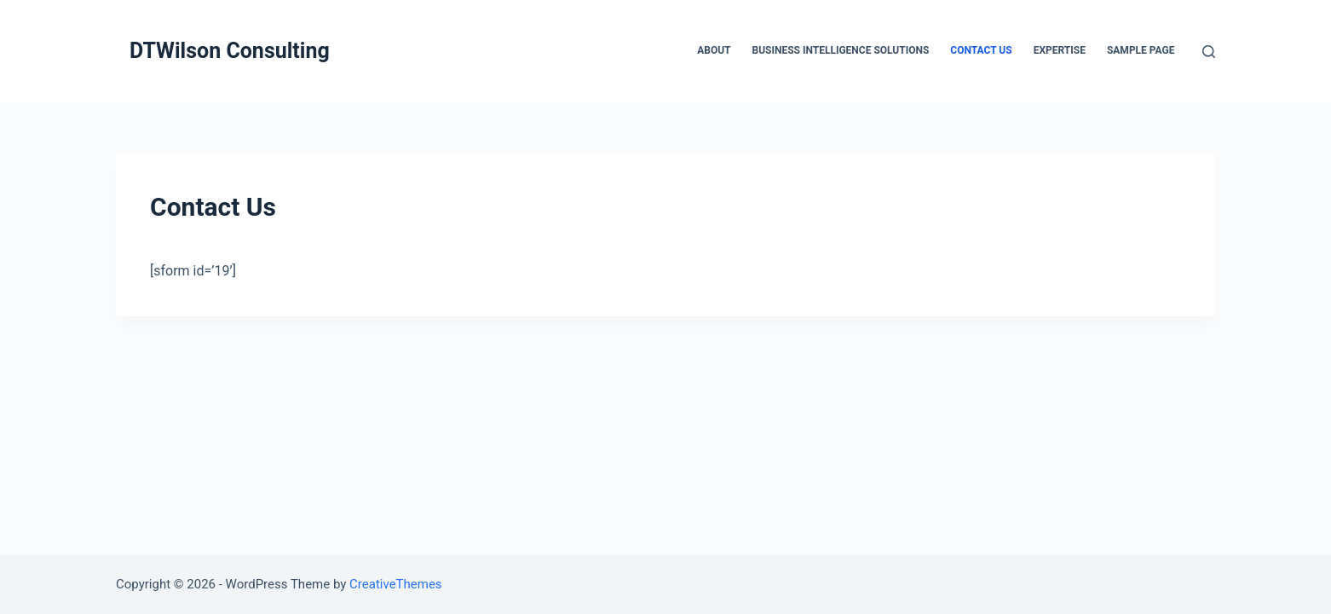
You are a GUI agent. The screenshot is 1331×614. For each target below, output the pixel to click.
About (713, 50)
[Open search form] (1208, 51)
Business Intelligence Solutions (841, 50)
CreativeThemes (395, 584)
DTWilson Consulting (230, 50)
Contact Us (980, 50)
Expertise (1060, 50)
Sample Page (1141, 50)
